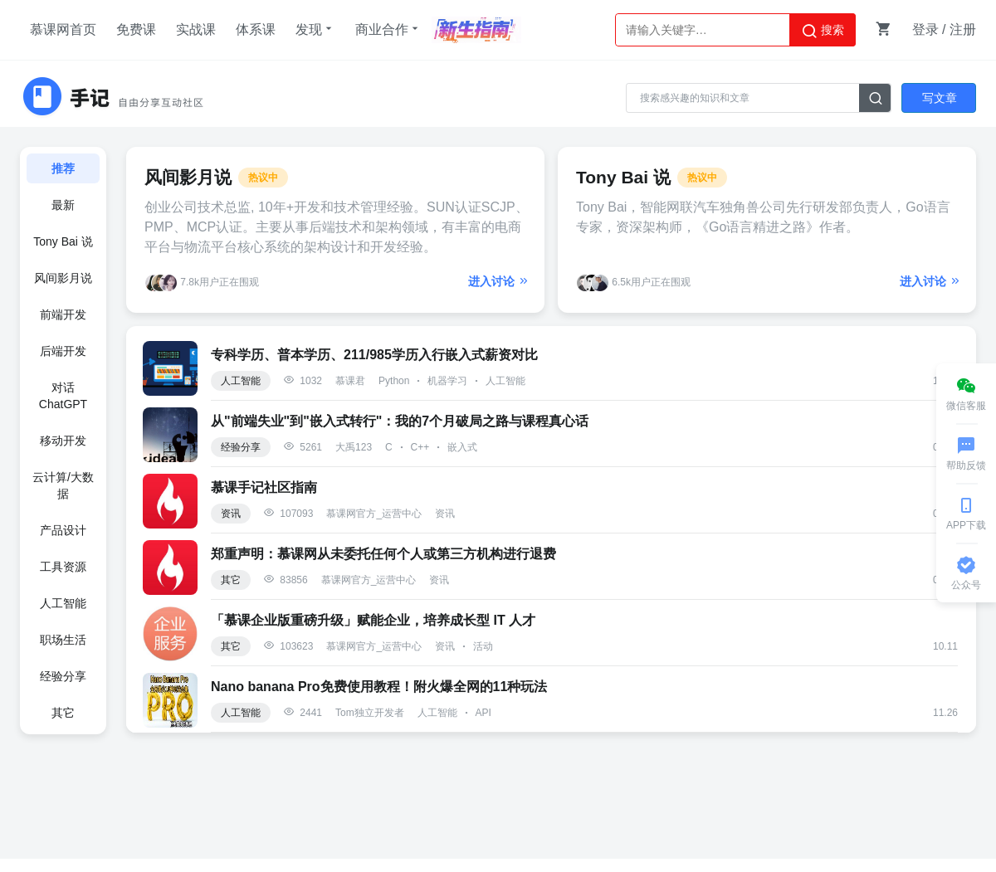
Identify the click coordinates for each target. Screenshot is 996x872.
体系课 (256, 29)
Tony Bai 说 (63, 241)
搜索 (822, 30)
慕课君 (350, 381)
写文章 (939, 98)
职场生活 (63, 639)
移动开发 (63, 440)
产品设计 (63, 530)
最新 (63, 205)
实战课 (196, 29)
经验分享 (63, 676)
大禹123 (353, 447)
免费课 (136, 29)
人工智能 (63, 603)
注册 (963, 29)
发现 (315, 29)
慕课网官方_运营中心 (374, 513)
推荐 (63, 168)
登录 (925, 29)
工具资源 (63, 566)
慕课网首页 (63, 29)
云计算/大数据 (63, 485)
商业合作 (388, 29)
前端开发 (63, 314)
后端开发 (63, 351)
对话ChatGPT (63, 396)
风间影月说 (63, 278)
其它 (63, 712)
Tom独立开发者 (369, 713)
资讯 (231, 513)
